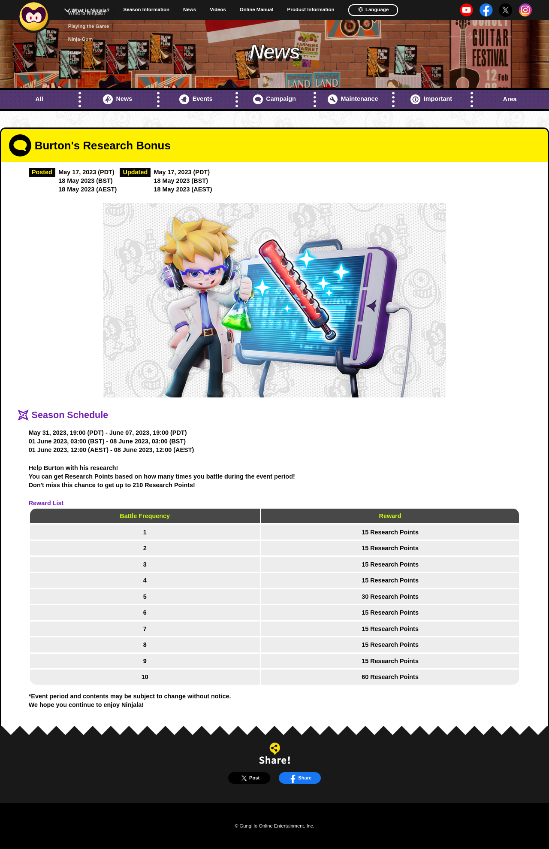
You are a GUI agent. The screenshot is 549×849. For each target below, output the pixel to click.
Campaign (274, 99)
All (39, 99)
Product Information (310, 9)
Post (249, 778)
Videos (218, 9)
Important (431, 99)
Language (373, 9)
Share (299, 778)
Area (510, 99)
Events (195, 99)
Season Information (147, 9)
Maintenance (353, 99)
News (189, 9)
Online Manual (257, 9)
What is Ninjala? (91, 10)
